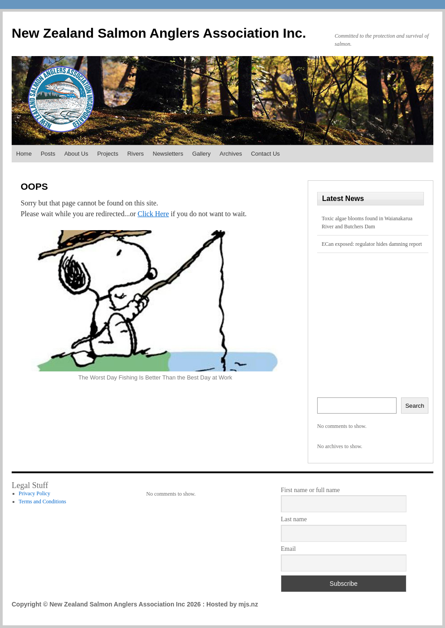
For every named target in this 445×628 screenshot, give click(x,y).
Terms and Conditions (42, 501)
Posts (48, 153)
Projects (107, 153)
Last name (294, 519)
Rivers (135, 153)
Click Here (153, 214)
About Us (76, 153)
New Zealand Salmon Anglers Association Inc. (159, 33)
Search (414, 405)
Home (24, 153)
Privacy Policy (34, 493)
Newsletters (168, 153)
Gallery (201, 153)
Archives (231, 153)
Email (288, 548)
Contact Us (265, 153)
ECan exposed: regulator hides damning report (372, 244)
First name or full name (310, 490)
